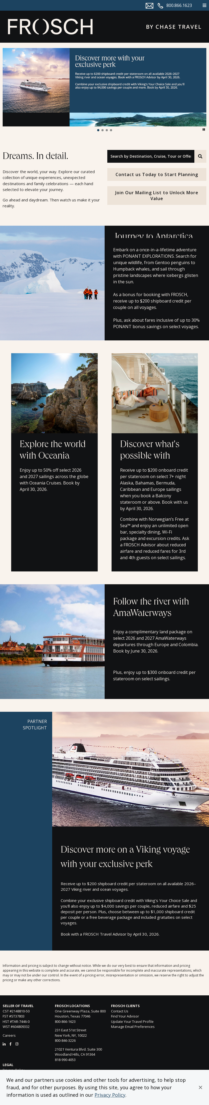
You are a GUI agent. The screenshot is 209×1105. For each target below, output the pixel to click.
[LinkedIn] (4, 1044)
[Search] (200, 156)
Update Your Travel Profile (132, 1021)
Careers (9, 1035)
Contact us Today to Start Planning (157, 174)
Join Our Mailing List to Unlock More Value (156, 195)
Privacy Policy (110, 1095)
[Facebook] (10, 1044)
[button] (200, 1087)
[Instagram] (16, 1044)
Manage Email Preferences (133, 1026)
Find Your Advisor (125, 1016)
